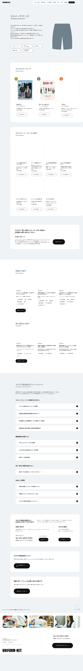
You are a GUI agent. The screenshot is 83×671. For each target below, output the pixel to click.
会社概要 (65, 2)
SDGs (61, 2)
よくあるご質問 (49, 2)
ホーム (4, 609)
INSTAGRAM (11, 642)
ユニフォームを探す (36, 2)
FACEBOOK (5, 642)
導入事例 (54, 2)
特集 (58, 2)
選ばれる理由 (43, 2)
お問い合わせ (71, 2)
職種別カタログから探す (18, 609)
